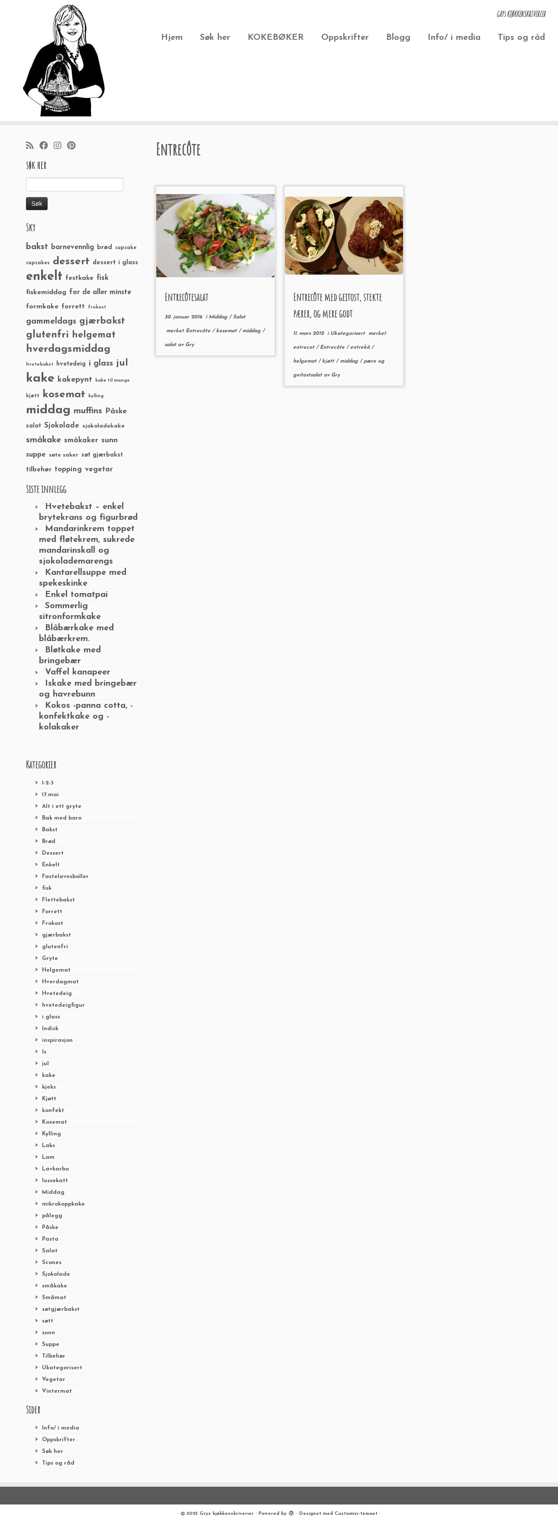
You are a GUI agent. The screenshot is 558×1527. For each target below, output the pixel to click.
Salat (50, 1251)
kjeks (49, 1087)
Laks (48, 1145)
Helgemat (56, 970)
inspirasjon (57, 1040)
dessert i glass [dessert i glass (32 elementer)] (115, 262)
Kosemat (54, 1122)
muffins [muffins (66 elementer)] (88, 411)
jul (45, 1064)
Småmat (54, 1297)
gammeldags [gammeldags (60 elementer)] (51, 321)
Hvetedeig (57, 993)
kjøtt (329, 361)
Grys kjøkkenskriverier (227, 1513)
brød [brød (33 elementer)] (104, 247)
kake (48, 1075)
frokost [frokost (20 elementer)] (97, 307)
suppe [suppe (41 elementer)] (36, 454)
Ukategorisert (62, 1368)
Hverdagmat (60, 982)
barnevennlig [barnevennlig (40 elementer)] (72, 247)
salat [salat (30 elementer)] (33, 426)
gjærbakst (56, 935)
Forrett (52, 911)
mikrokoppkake (63, 1204)
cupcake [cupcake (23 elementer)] (125, 247)
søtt (47, 1321)
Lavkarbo (55, 1169)
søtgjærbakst (61, 1309)
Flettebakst (58, 900)
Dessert (53, 853)
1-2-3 (48, 783)
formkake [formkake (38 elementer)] (42, 306)
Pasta (50, 1239)
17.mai (50, 795)
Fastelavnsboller (65, 876)
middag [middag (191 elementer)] (48, 410)
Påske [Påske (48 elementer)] (116, 411)
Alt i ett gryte (61, 806)
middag (252, 331)
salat (171, 344)
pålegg (52, 1216)
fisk (47, 888)
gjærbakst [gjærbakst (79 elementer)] (102, 321)
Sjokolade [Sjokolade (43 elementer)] (61, 425)
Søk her (215, 37)
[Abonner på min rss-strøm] (32, 146)
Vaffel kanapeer (77, 672)
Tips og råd (521, 37)
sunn (48, 1333)
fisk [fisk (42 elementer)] (103, 278)
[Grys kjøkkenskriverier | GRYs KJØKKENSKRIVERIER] (64, 60)
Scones (51, 1262)
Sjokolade (56, 1274)
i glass (51, 1017)
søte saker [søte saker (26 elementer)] (63, 455)
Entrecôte (199, 331)
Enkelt (51, 865)
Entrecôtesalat (186, 297)
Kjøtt (49, 1099)
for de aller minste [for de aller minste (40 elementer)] (100, 292)
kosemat (227, 331)
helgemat (305, 361)
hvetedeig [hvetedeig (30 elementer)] (71, 364)
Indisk (50, 1028)
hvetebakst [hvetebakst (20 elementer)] (39, 364)
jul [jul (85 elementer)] (122, 363)
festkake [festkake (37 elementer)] (79, 278)
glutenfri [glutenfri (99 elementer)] (47, 335)
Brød (48, 841)
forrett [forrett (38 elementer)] (73, 306)
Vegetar (53, 1379)
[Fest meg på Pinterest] (74, 146)
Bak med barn (62, 818)
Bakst (50, 830)
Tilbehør (53, 1356)
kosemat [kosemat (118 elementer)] (63, 394)
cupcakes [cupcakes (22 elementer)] (38, 263)
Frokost (52, 923)
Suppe (50, 1344)
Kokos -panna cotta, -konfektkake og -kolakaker (86, 716)
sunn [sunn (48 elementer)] (109, 440)
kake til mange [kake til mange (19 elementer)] (112, 380)
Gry (189, 344)
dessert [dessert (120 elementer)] (71, 261)
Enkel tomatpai (76, 594)
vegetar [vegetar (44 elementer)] (99, 469)
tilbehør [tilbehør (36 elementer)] (39, 469)
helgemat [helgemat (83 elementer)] (94, 335)
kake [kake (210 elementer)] (40, 378)
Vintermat (57, 1391)
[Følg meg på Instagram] (60, 146)
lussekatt (55, 1180)
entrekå (360, 347)
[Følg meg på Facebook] (46, 146)
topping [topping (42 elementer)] (68, 469)
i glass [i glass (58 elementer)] (101, 364)
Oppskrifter (345, 37)
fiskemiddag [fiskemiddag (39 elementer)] (46, 292)
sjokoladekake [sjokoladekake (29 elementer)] (103, 426)
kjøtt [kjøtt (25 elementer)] (32, 396)
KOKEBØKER (276, 37)
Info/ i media (454, 37)
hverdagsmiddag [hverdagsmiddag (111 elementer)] (68, 349)
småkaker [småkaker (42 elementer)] (81, 440)
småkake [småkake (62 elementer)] (43, 440)
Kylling (51, 1134)
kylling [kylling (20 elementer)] (95, 396)
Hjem (172, 37)
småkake (54, 1286)
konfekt (53, 1110)
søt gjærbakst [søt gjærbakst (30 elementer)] (102, 455)
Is (44, 1052)
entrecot (304, 347)
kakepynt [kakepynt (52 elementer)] (75, 380)
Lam (48, 1157)
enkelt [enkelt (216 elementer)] (44, 276)
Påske (50, 1227)
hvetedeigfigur (63, 1005)
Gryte (50, 958)
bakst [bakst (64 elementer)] (37, 247)
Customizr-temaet (356, 1513)
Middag (53, 1192)
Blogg (398, 37)
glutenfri (55, 947)
